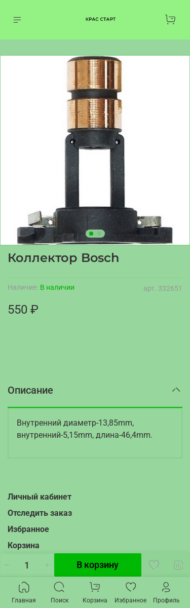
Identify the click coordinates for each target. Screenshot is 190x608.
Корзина (24, 545)
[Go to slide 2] (99, 234)
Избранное (28, 529)
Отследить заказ (40, 513)
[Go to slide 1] (91, 234)
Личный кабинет (39, 497)
